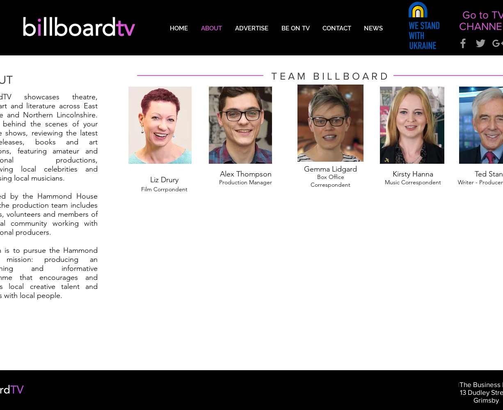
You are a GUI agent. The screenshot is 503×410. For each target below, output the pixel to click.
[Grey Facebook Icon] (463, 43)
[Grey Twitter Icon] (480, 43)
